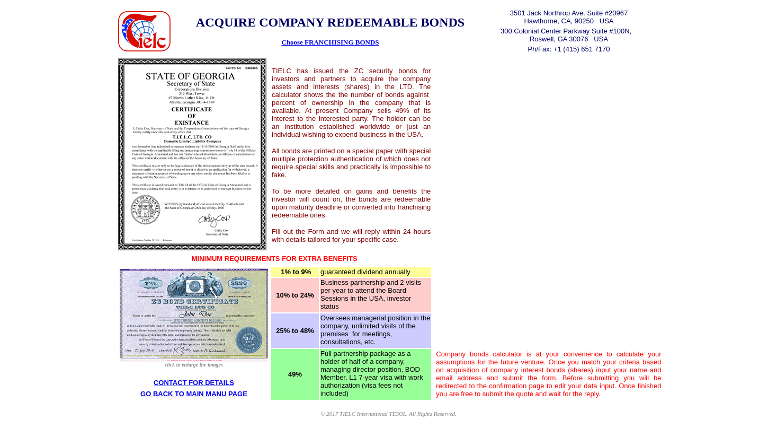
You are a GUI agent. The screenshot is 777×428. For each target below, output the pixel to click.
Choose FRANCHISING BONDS (330, 42)
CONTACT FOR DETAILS (194, 383)
